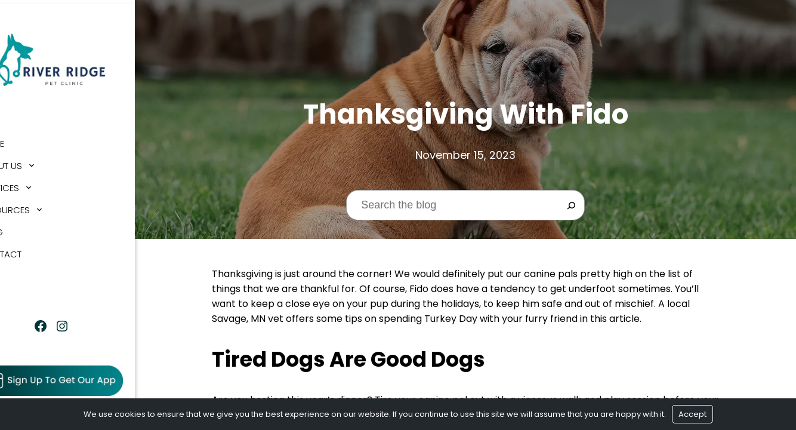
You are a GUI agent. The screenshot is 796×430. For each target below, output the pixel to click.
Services (31, 184)
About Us (33, 162)
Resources (37, 206)
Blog (23, 228)
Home (24, 140)
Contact (33, 250)
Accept (692, 414)
